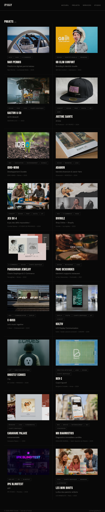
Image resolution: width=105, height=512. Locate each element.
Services (87, 5)
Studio (97, 5)
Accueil (65, 5)
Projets (76, 5)
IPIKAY (8, 5)
